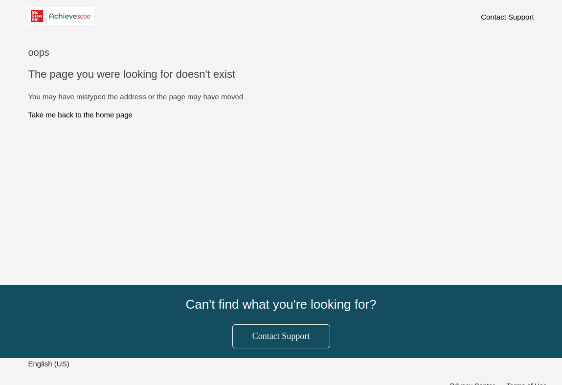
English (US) (49, 364)
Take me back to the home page (80, 115)
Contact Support (507, 17)
